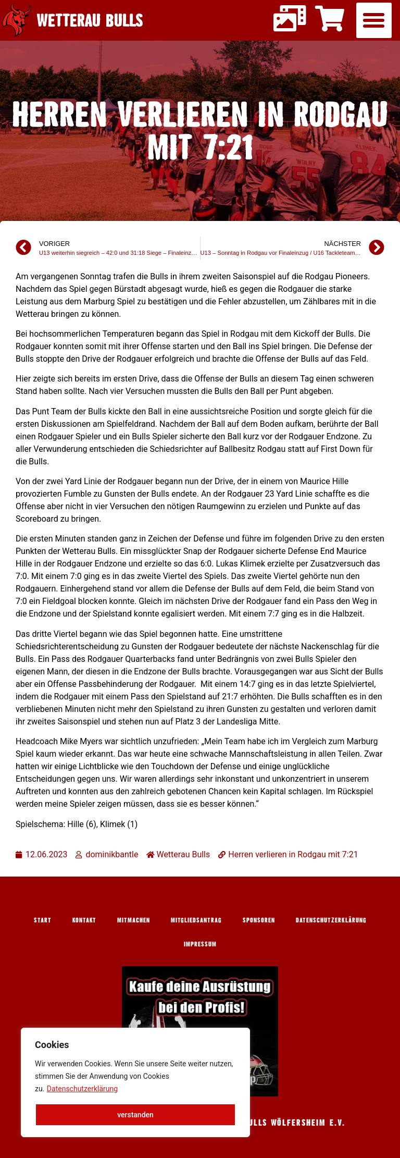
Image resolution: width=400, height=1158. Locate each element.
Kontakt (84, 920)
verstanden (135, 1115)
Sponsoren (259, 920)
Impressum (200, 944)
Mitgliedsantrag (196, 920)
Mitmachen (133, 920)
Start (43, 920)
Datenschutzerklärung (82, 1089)
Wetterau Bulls (89, 20)
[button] (374, 20)
